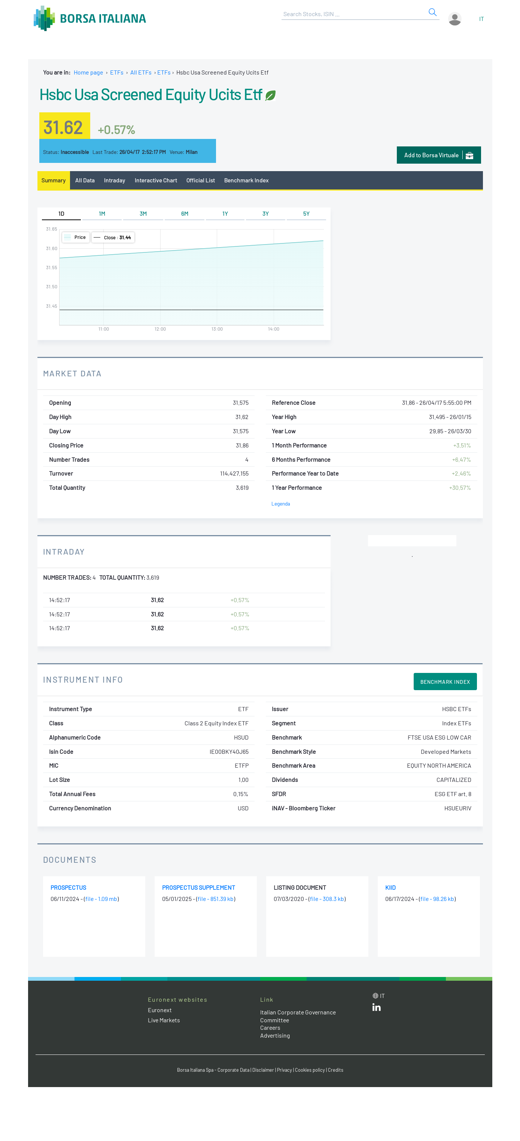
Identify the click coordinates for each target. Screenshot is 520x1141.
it (481, 18)
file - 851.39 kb (216, 898)
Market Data (73, 373)
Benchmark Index (248, 179)
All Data (85, 179)
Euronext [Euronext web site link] (160, 1009)
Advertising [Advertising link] (275, 1035)
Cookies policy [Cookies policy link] (312, 1070)
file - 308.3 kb (327, 898)
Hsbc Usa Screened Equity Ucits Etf (156, 93)
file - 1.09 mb (101, 898)
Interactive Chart (157, 179)
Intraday (115, 179)
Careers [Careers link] (270, 1027)
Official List (201, 179)
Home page (88, 72)
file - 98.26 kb (437, 898)
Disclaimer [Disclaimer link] (264, 1070)
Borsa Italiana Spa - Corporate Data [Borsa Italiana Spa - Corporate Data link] (212, 1070)
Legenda (281, 503)
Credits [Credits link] (338, 1070)
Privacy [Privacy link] (286, 1070)
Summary (54, 179)
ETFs (117, 72)
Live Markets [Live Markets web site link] (164, 1019)
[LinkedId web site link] (376, 1009)
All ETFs (141, 72)
